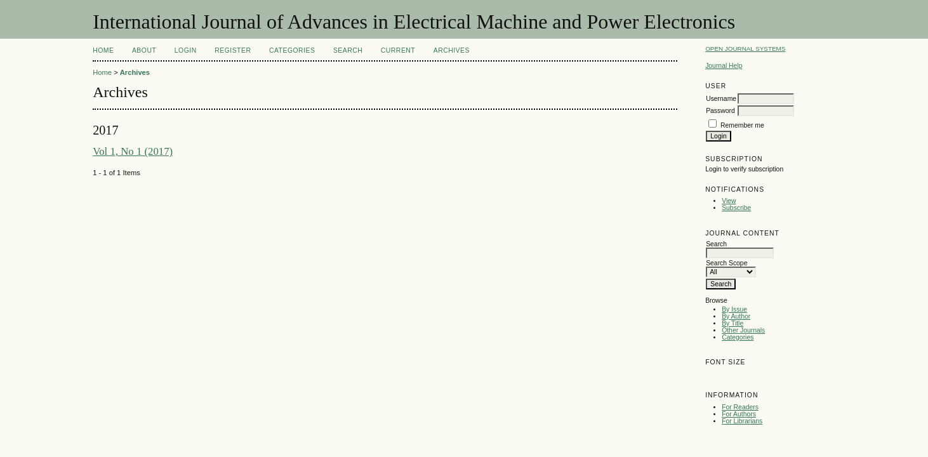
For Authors (739, 414)
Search (347, 50)
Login (186, 50)
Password (720, 110)
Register (233, 50)
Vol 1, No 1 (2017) (133, 151)
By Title (732, 323)
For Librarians (742, 421)
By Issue (734, 309)
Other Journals (743, 330)
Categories (737, 337)
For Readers (740, 407)
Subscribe (736, 207)
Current (398, 50)
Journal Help (723, 65)
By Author (736, 316)
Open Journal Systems (745, 48)
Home (103, 50)
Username (721, 98)
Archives (452, 50)
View (729, 200)
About (144, 50)
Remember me (742, 125)
